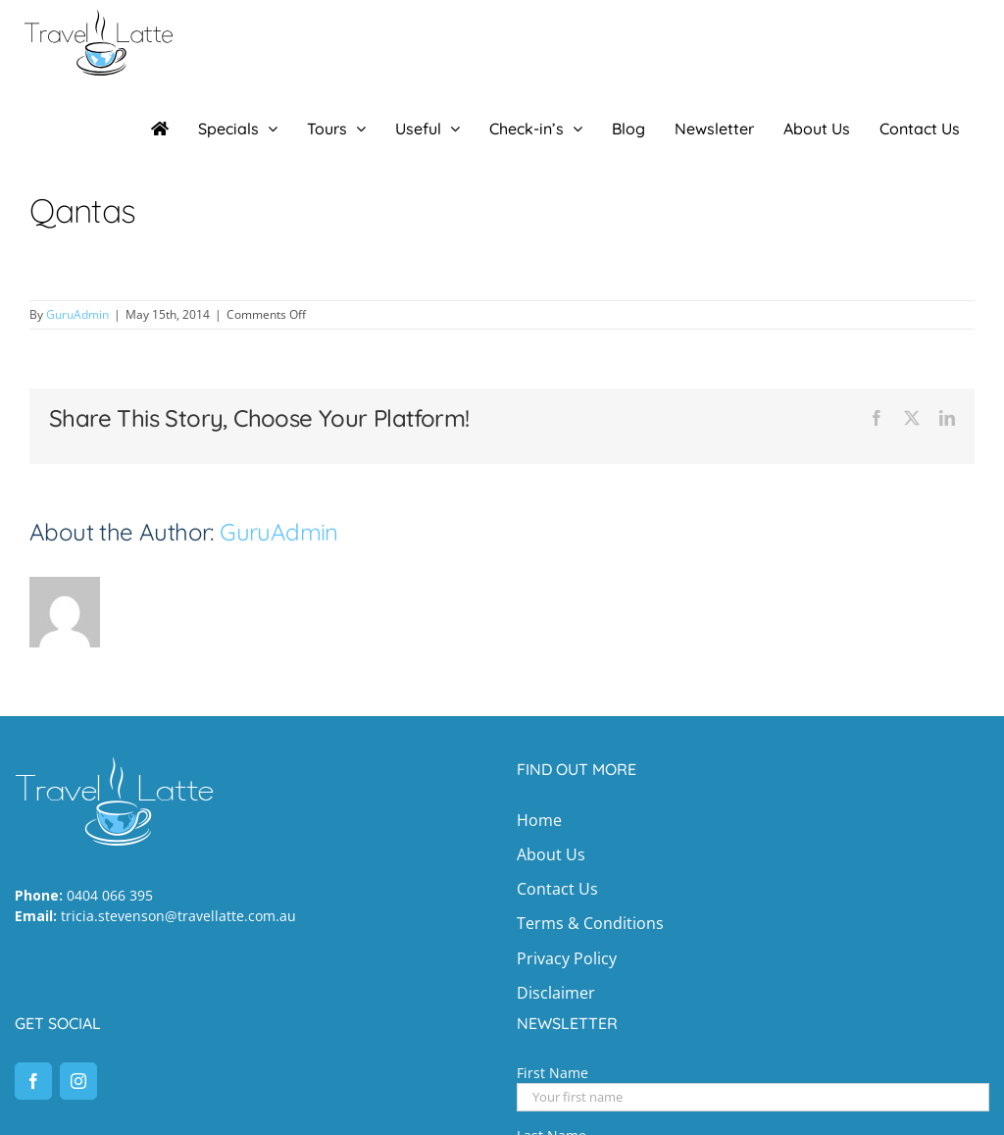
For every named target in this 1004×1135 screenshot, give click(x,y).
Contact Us (557, 889)
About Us (551, 854)
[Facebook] (33, 1081)
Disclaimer (556, 993)
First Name (552, 1072)
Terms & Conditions (590, 923)
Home (539, 820)
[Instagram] (78, 1081)
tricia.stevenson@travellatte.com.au (178, 915)
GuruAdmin (77, 314)
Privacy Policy (567, 958)
